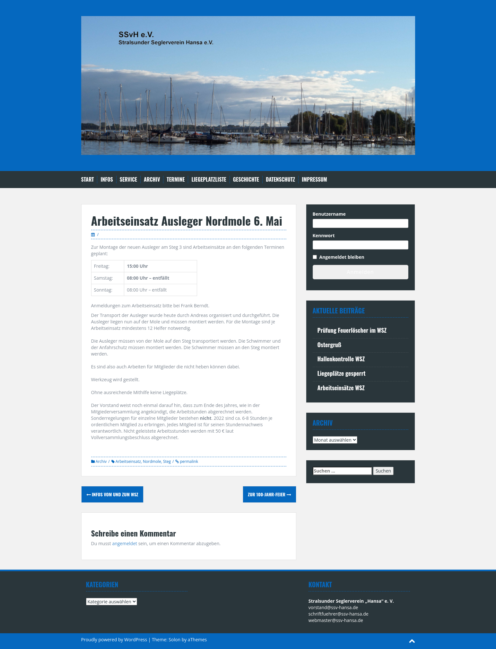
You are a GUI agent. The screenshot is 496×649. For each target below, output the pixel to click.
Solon (174, 639)
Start (87, 179)
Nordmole (152, 461)
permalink (188, 461)
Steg (167, 461)
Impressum (314, 179)
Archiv (152, 179)
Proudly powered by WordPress (114, 639)
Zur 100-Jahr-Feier (269, 494)
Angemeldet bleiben (341, 257)
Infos (106, 179)
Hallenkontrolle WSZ (341, 359)
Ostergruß (329, 344)
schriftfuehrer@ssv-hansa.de (339, 614)
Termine (176, 179)
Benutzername (329, 214)
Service (128, 179)
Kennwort (324, 235)
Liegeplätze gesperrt (342, 373)
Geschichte (246, 179)
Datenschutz (280, 179)
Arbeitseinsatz (128, 461)
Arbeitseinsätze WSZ (341, 387)
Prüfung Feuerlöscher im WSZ (352, 330)
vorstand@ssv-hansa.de (333, 607)
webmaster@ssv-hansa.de (336, 620)
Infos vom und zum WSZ (112, 494)
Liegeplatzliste (208, 179)
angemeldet (124, 543)
